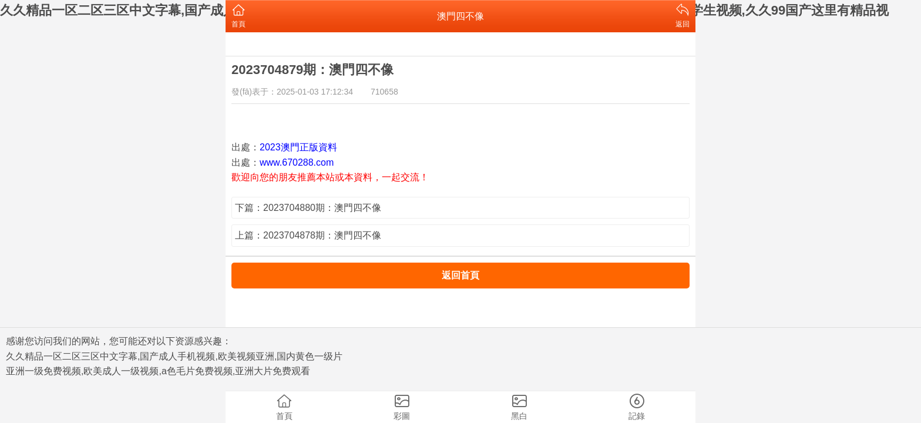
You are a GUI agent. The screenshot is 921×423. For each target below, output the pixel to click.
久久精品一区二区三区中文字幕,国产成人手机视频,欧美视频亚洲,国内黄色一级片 (174, 356)
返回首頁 (460, 275)
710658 (384, 91)
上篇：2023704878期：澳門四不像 (308, 235)
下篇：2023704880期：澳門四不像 (308, 208)
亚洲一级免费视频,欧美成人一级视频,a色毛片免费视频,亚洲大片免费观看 (158, 371)
